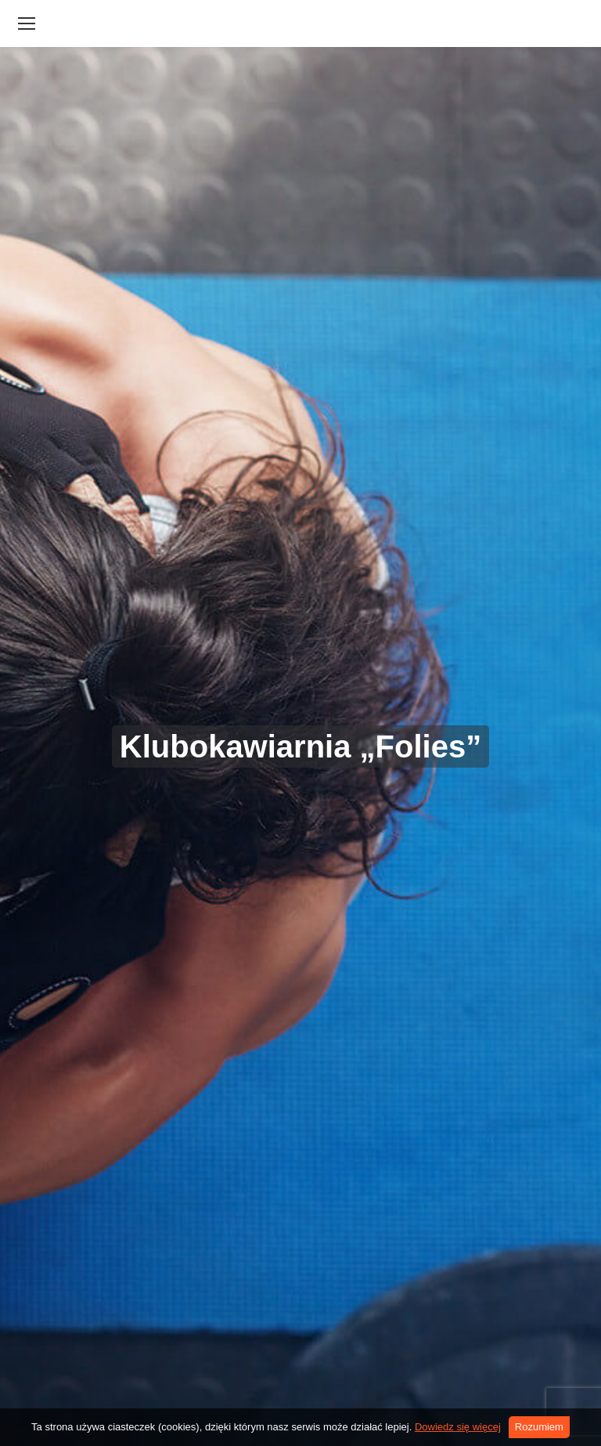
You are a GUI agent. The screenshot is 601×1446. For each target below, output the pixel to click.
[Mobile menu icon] (27, 23)
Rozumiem (539, 1427)
